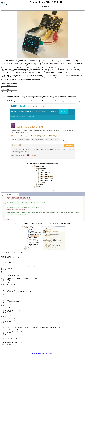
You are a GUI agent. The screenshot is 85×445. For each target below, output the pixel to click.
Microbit (50, 9)
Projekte (44, 9)
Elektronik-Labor (36, 9)
